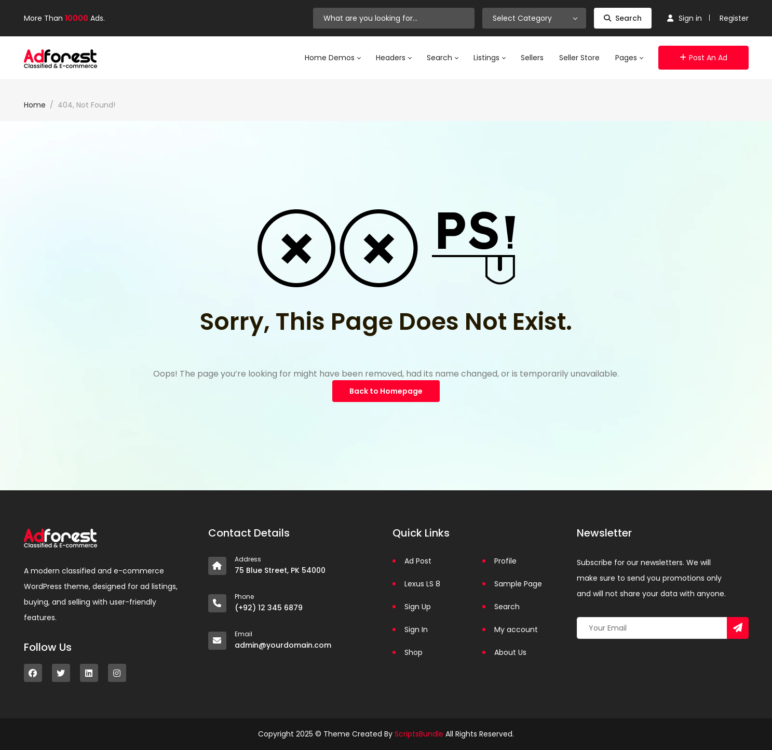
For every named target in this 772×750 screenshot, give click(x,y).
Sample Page (518, 584)
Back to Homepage (386, 391)
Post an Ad (703, 57)
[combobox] (534, 18)
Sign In (416, 629)
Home (35, 105)
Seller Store (579, 57)
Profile (505, 561)
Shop (413, 652)
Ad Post (417, 561)
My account (516, 629)
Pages (629, 57)
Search (623, 18)
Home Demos (332, 57)
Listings (489, 57)
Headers (393, 57)
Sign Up (417, 606)
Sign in (684, 18)
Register (734, 18)
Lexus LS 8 (422, 584)
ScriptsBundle (419, 734)
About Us (510, 652)
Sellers (532, 57)
